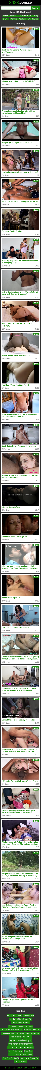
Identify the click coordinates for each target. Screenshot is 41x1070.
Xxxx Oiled (27, 1037)
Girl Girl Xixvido (20, 1062)
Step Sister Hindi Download (11, 1030)
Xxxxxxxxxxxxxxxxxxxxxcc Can (20, 1026)
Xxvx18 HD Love (32, 1033)
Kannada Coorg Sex (32, 1030)
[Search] (16, 8)
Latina (5, 16)
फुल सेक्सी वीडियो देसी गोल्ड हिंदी (20, 1019)
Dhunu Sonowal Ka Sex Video (20, 1055)
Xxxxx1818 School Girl (29, 1058)
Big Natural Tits (25, 16)
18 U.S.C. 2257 (30, 1068)
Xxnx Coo (28, 1051)
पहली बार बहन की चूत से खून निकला (20, 1044)
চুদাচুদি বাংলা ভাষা (15, 1051)
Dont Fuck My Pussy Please (13, 1033)
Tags (14, 1068)
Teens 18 (13, 16)
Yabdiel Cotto (28, 1016)
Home (7, 1068)
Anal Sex (22, 19)
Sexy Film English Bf (11, 1058)
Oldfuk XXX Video (14, 1016)
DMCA (19, 1068)
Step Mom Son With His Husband (20, 1047)
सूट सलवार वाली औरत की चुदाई (20, 1040)
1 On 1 (5, 19)
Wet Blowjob (33, 19)
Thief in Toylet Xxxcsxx (20, 1023)
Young (35, 16)
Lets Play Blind (15, 1037)
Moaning (13, 19)
